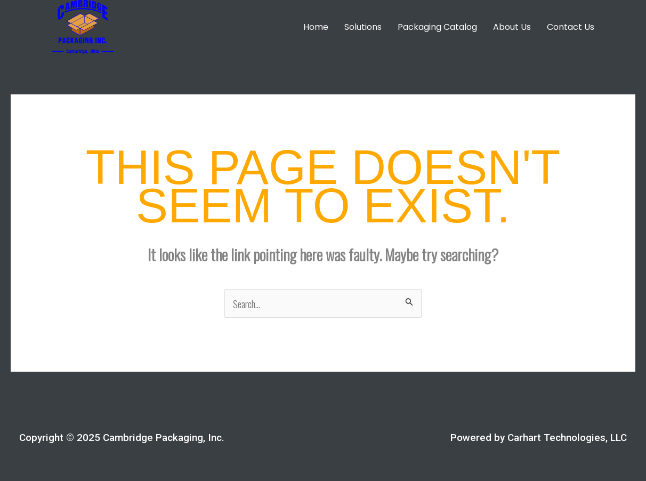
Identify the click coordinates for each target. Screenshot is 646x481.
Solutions (363, 27)
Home (315, 27)
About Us (512, 27)
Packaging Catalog (437, 27)
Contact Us (570, 27)
